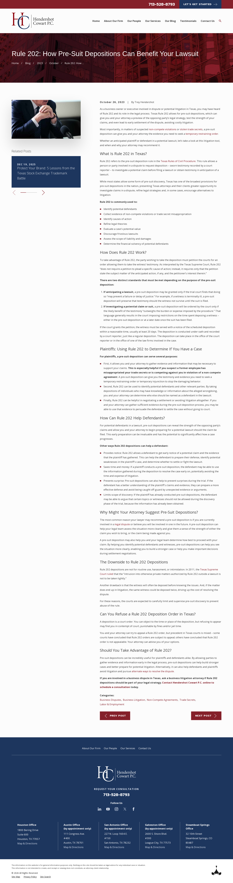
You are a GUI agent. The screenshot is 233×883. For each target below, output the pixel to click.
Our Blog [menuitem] (170, 21)
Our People (110, 748)
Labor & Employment (112, 704)
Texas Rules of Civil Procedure (178, 161)
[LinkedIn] (99, 809)
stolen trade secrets (191, 129)
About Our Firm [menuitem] (113, 21)
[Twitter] (125, 809)
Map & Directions (27, 843)
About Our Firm (91, 748)
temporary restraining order (202, 133)
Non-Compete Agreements (162, 699)
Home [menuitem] (96, 21)
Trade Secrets (187, 699)
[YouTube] (108, 809)
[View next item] (43, 192)
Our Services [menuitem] (153, 21)
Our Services (128, 748)
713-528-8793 (162, 4)
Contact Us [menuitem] (208, 21)
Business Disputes (110, 699)
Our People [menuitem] (134, 21)
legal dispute (122, 524)
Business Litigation (134, 699)
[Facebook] (133, 809)
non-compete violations (162, 129)
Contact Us (144, 748)
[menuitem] (16, 877)
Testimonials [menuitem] (188, 21)
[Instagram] (116, 809)
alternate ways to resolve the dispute (153, 671)
